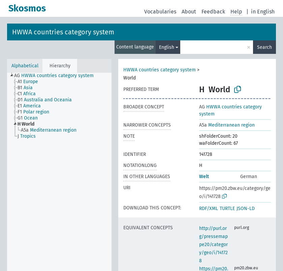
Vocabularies (160, 11)
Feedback (213, 11)
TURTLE (227, 208)
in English (263, 11)
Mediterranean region (227, 125)
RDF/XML (208, 208)
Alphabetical (24, 66)
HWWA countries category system (63, 32)
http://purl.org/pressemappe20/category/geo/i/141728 (213, 245)
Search (264, 47)
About (189, 11)
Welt (204, 176)
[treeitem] (57, 76)
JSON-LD (246, 208)
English (166, 47)
